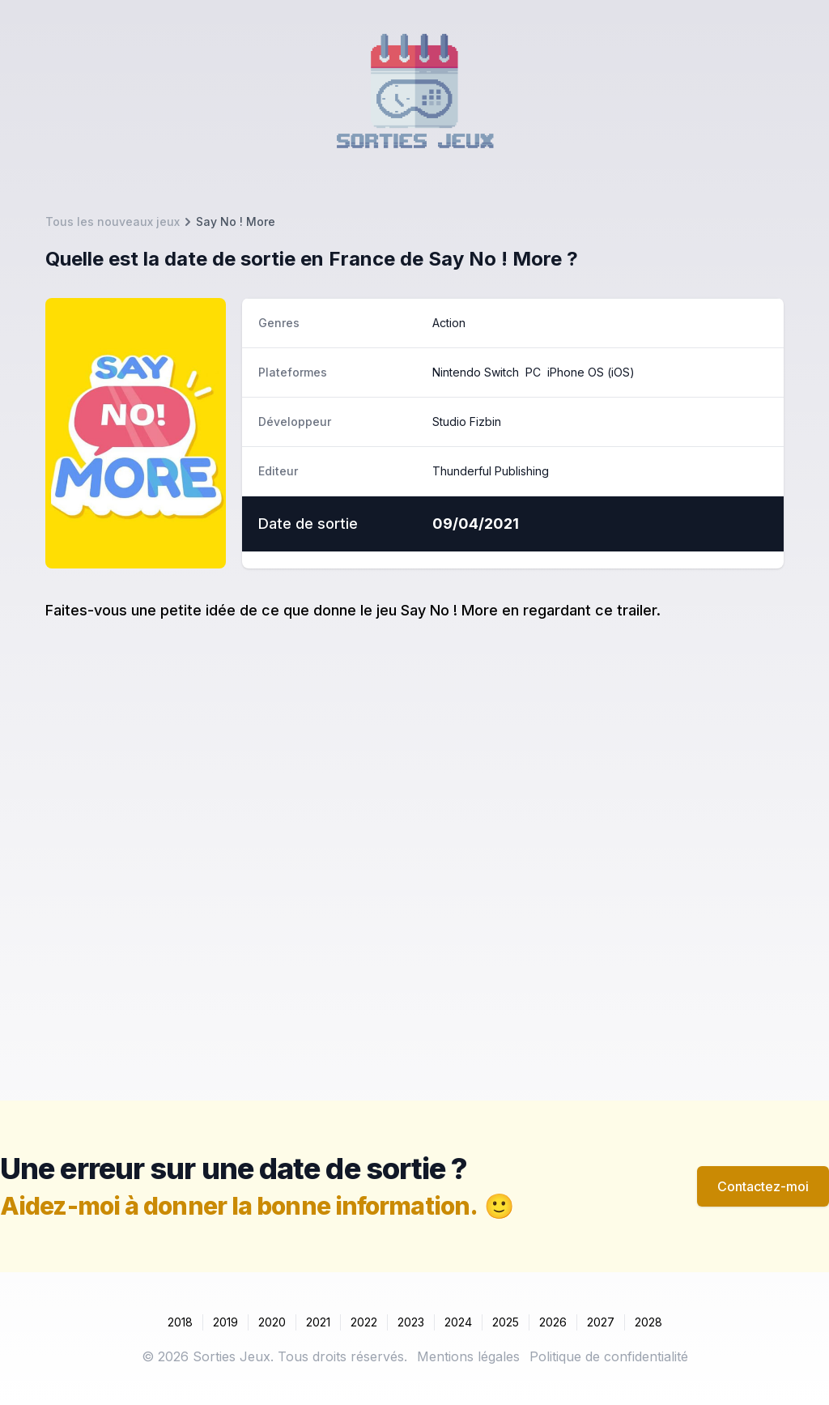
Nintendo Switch (475, 372)
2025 (505, 1322)
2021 (318, 1322)
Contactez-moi (763, 1186)
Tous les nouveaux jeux (112, 221)
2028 (648, 1322)
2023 (410, 1322)
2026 (553, 1322)
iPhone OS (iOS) (591, 372)
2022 (364, 1322)
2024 (458, 1322)
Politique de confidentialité (608, 1356)
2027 (600, 1322)
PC (533, 372)
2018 (180, 1322)
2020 (272, 1322)
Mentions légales (468, 1356)
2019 (225, 1322)
